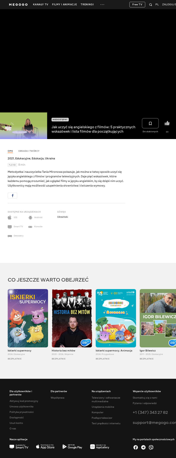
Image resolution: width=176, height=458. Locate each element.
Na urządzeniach (101, 391)
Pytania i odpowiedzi (145, 403)
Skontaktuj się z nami (145, 397)
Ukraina (50, 158)
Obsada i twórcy (29, 151)
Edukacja (38, 158)
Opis (10, 151)
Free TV (137, 4)
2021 (11, 158)
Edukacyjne (22, 158)
